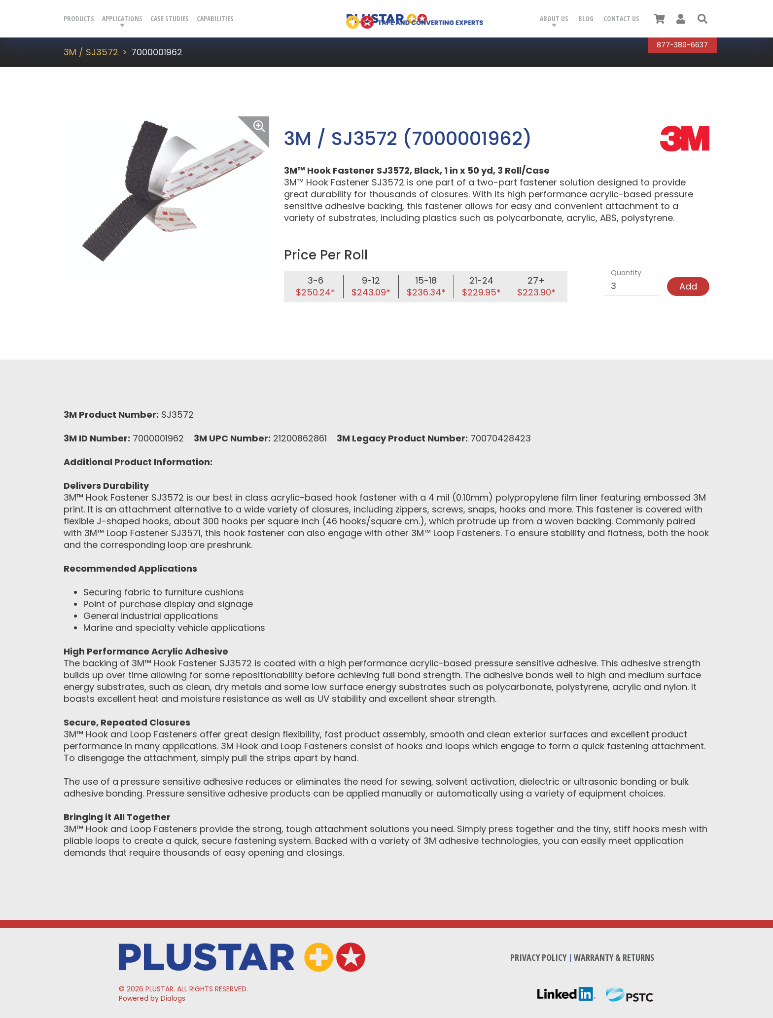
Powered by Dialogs (152, 998)
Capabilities (215, 18)
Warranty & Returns (614, 957)
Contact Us (621, 18)
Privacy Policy (538, 957)
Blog (586, 18)
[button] (702, 19)
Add (688, 286)
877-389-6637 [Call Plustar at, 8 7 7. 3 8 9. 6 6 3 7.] (682, 45)
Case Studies (169, 18)
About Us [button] (554, 18)
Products (79, 18)
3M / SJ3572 (91, 52)
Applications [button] (122, 18)
